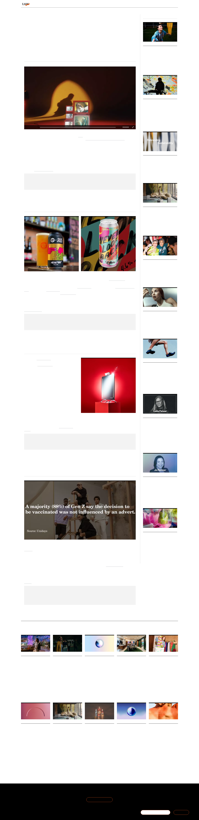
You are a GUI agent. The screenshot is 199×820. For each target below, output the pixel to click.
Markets (147, 361)
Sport (124, 684)
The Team (26, 796)
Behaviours (64, 4)
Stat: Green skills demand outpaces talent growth (128, 730)
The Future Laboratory (98, 752)
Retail (151, 556)
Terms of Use (53, 793)
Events (28, 582)
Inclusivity (159, 280)
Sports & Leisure (149, 66)
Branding (153, 446)
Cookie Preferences (56, 799)
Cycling (129, 684)
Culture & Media (155, 124)
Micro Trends (150, 258)
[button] (123, 127)
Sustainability (148, 176)
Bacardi (109, 752)
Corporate (159, 501)
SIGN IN (181, 812)
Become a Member (30, 799)
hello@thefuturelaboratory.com (162, 803)
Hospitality (162, 228)
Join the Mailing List (99, 799)
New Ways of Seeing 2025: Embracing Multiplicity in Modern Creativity (160, 105)
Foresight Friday (58, 687)
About (24, 793)
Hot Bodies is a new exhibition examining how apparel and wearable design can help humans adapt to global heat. (162, 746)
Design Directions (152, 44)
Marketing (161, 446)
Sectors (95, 4)
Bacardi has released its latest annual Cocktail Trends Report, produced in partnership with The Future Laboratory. (98, 746)
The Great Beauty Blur (158, 314)
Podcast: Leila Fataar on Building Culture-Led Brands (158, 424)
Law (153, 501)
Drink (87, 752)
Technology (166, 124)
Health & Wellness (155, 331)
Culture (145, 446)
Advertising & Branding (162, 176)
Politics (109, 695)
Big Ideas (147, 97)
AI (66, 687)
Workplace (120, 751)
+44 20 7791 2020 (157, 799)
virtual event (53, 290)
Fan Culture (168, 280)
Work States (140, 751)
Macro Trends (150, 309)
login (174, 4)
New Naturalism (153, 158)
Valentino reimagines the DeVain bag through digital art (34, 662)
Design (145, 124)
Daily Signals (27, 654)
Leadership (147, 501)
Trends (80, 4)
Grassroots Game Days (158, 48)
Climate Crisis (101, 695)
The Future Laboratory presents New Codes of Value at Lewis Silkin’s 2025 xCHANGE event (163, 666)
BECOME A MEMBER (155, 812)
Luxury (145, 228)
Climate (165, 752)
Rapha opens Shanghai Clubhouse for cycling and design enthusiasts (131, 662)
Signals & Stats (42, 4)
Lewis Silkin (169, 694)
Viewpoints (125, 4)
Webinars (147, 530)
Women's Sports (149, 280)
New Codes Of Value (156, 694)
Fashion (159, 66)
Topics (109, 4)
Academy (143, 4)
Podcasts (148, 416)
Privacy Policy (53, 796)
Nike (80, 135)
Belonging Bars (153, 262)
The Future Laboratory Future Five (163, 694)
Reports (156, 4)
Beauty (145, 331)
